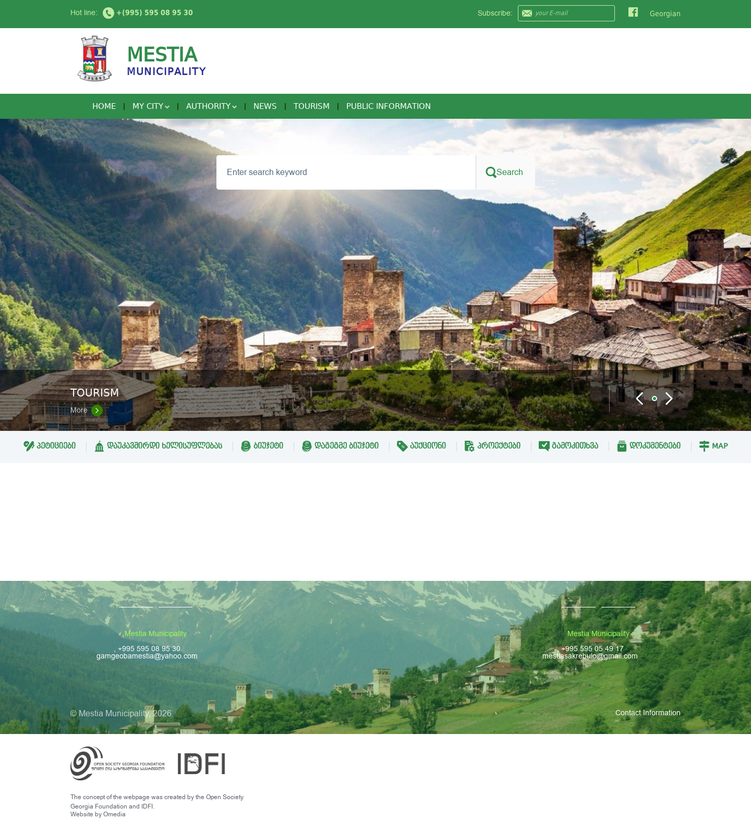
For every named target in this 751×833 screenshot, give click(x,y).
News (265, 106)
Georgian (665, 13)
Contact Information (648, 713)
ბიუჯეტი (261, 446)
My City (150, 106)
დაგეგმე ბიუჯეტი (340, 446)
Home (104, 106)
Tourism (312, 106)
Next (669, 398)
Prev (640, 398)
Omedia (114, 814)
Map (713, 446)
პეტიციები (49, 446)
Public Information (388, 106)
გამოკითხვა (568, 446)
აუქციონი (421, 446)
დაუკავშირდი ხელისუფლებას (158, 446)
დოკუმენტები (648, 446)
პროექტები (492, 446)
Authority (211, 106)
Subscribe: (495, 13)
